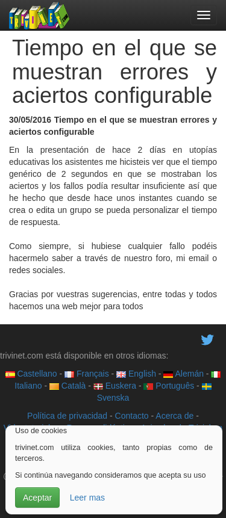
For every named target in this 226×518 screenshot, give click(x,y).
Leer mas (87, 497)
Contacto (132, 416)
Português (168, 385)
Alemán (183, 373)
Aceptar (37, 497)
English (136, 373)
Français (86, 373)
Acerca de (174, 416)
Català (67, 385)
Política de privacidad (67, 416)
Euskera (114, 385)
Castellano (31, 373)
